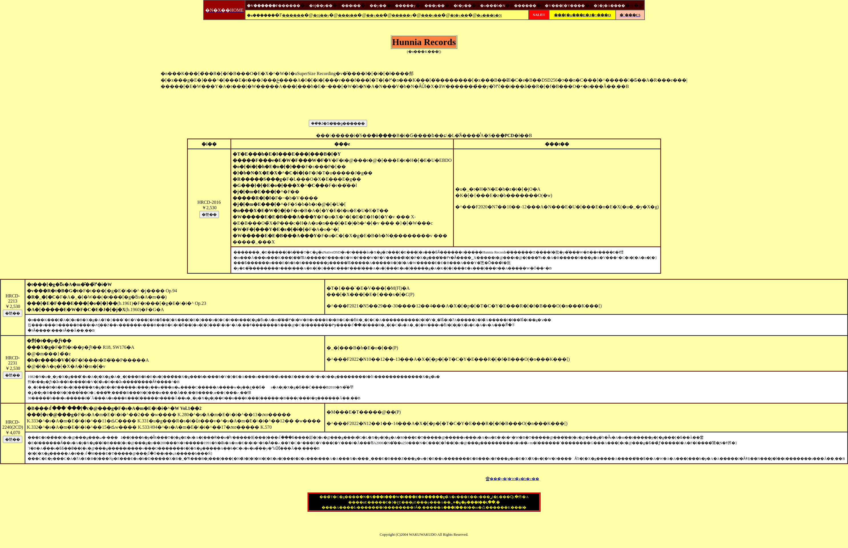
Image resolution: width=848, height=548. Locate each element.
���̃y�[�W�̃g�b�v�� (514, 479)
